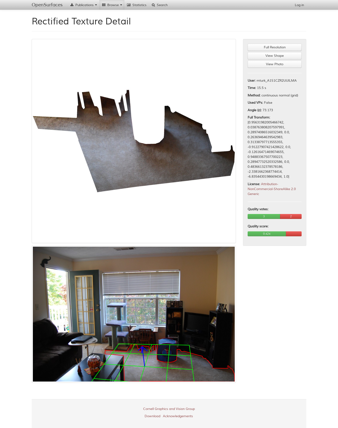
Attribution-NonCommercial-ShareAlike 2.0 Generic (272, 189)
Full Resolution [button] (275, 47)
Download (152, 416)
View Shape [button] (274, 56)
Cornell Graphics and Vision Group (169, 409)
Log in (299, 5)
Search (159, 5)
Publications (83, 5)
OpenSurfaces (47, 5)
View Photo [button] (274, 64)
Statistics (136, 5)
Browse (112, 5)
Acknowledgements (178, 416)
